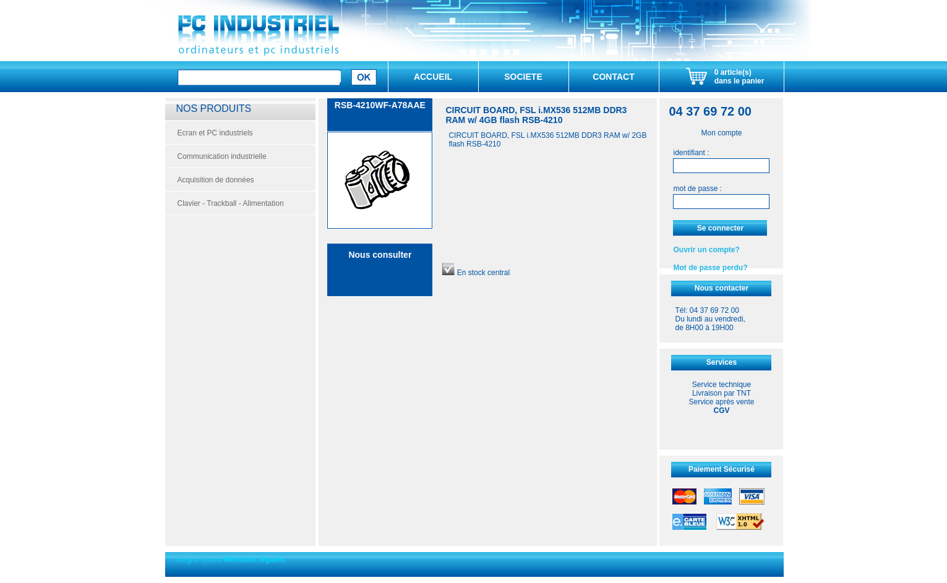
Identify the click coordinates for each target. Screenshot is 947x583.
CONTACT (613, 77)
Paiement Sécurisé (721, 469)
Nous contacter (721, 288)
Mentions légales (254, 559)
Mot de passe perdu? (710, 267)
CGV (721, 410)
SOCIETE (523, 77)
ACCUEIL (433, 77)
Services (721, 362)
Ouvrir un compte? (706, 249)
